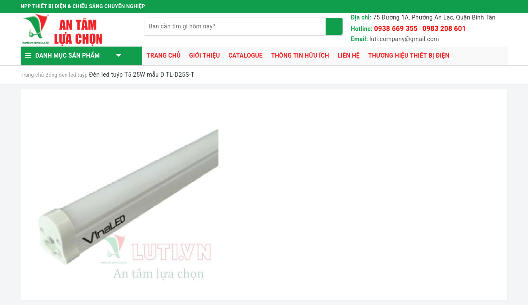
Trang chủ (163, 55)
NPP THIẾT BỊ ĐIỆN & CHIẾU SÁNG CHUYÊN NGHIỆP (83, 6)
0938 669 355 (396, 29)
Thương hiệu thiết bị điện (408, 55)
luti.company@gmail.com (404, 39)
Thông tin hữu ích (300, 55)
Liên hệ (348, 55)
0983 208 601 (444, 29)
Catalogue (245, 55)
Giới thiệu (204, 55)
